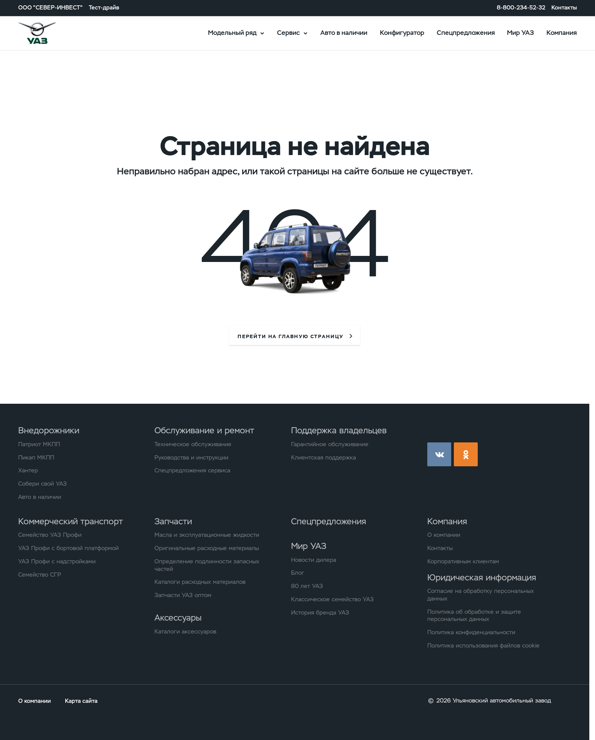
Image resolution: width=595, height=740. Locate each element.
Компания (561, 32)
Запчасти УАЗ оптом (182, 595)
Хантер (28, 470)
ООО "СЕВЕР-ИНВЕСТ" (50, 7)
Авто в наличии (343, 32)
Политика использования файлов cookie (483, 645)
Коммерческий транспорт (70, 521)
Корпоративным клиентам (463, 561)
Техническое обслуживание (192, 444)
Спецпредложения (466, 32)
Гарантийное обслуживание (329, 444)
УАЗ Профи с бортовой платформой (68, 548)
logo (47, 33)
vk (439, 454)
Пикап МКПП (36, 457)
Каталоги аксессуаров (185, 631)
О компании (443, 535)
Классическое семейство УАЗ (332, 599)
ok (466, 454)
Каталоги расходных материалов (200, 582)
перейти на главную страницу (290, 336)
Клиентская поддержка (323, 457)
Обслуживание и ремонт (204, 430)
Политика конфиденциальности (471, 632)
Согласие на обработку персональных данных (480, 595)
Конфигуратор (402, 32)
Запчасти (173, 521)
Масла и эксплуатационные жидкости (206, 535)
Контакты (564, 7)
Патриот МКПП (39, 444)
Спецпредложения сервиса (192, 470)
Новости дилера (313, 560)
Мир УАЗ (520, 32)
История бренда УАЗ (320, 612)
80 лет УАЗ (307, 586)
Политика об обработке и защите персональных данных (474, 615)
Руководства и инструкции (191, 457)
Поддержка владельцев (339, 430)
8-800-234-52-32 (521, 7)
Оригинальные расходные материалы (206, 548)
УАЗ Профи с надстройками (57, 561)
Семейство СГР (39, 575)
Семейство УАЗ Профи (50, 535)
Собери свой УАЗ (42, 484)
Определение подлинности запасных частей (206, 565)
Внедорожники (48, 430)
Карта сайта (81, 701)
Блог (297, 573)
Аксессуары (177, 617)
